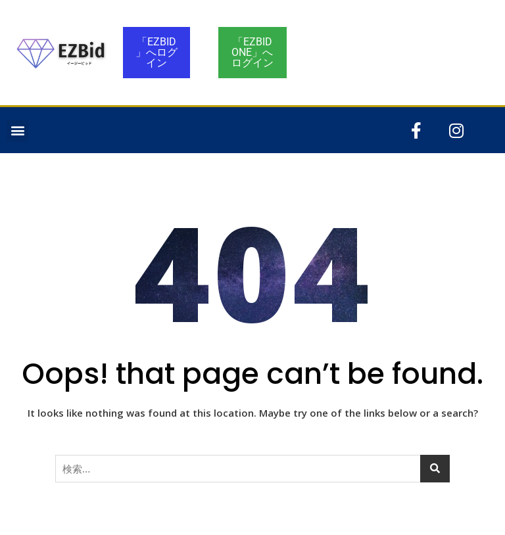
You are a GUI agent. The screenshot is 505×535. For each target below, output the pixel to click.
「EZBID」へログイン (156, 52)
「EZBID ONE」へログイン (252, 52)
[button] (17, 130)
